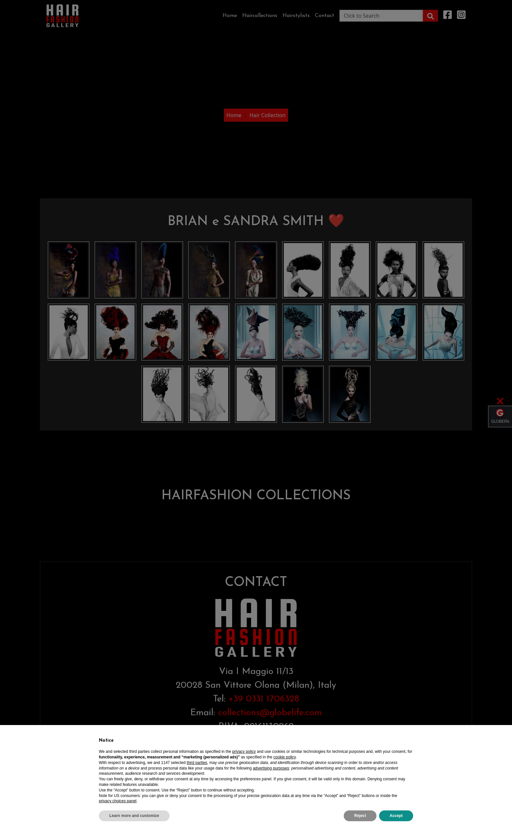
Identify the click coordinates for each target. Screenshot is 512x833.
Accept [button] (396, 815)
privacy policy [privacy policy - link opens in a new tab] (244, 751)
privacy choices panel (118, 801)
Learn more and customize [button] (134, 815)
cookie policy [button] (284, 757)
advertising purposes (271, 768)
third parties (197, 762)
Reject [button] (360, 815)
